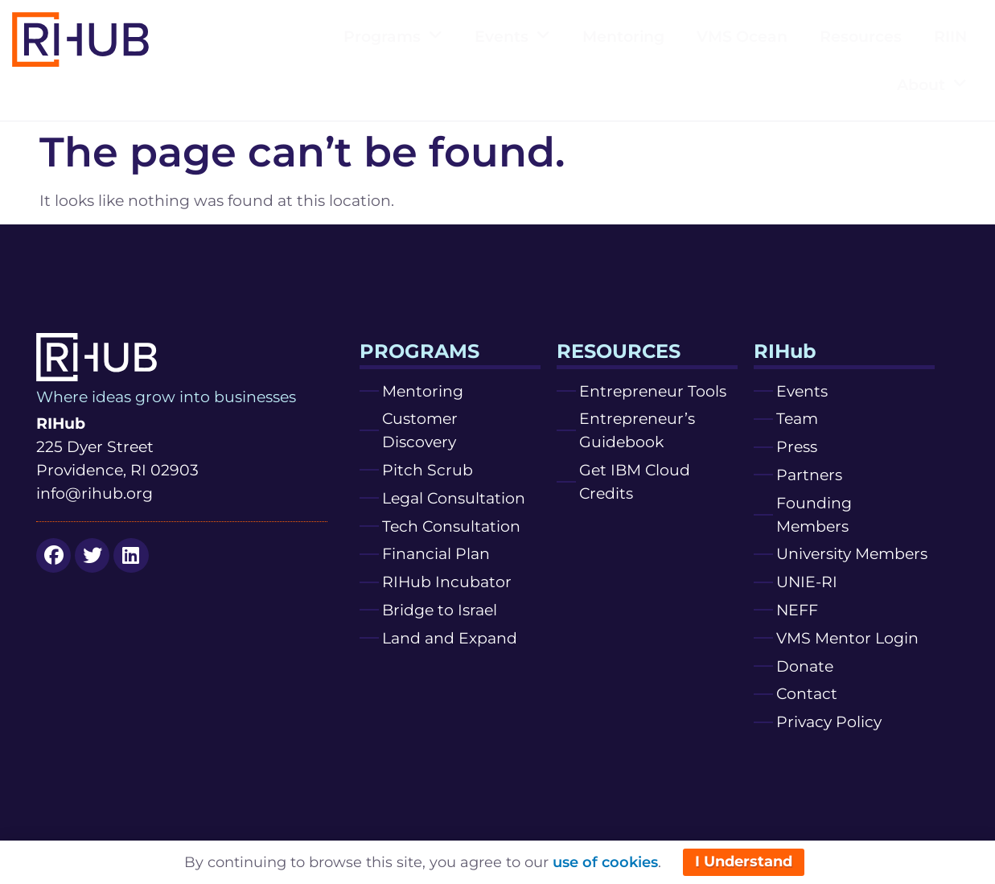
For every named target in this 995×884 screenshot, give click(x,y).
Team (797, 418)
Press (796, 446)
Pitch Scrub (427, 469)
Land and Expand (449, 638)
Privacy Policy (829, 721)
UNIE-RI (806, 581)
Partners (809, 474)
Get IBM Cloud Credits (634, 481)
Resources (861, 36)
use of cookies (605, 862)
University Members (851, 553)
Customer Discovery (420, 430)
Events (512, 35)
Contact (806, 693)
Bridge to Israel (439, 609)
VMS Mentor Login (847, 638)
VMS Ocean (742, 36)
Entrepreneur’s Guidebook (637, 430)
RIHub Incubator (447, 581)
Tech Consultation (451, 526)
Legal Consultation (453, 498)
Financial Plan (436, 553)
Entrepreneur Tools (652, 391)
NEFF (797, 609)
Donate (804, 666)
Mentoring (623, 36)
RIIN (950, 36)
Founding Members (814, 514)
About (932, 84)
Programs (392, 35)
